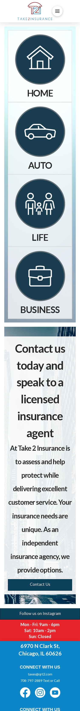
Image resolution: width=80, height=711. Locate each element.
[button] (57, 11)
